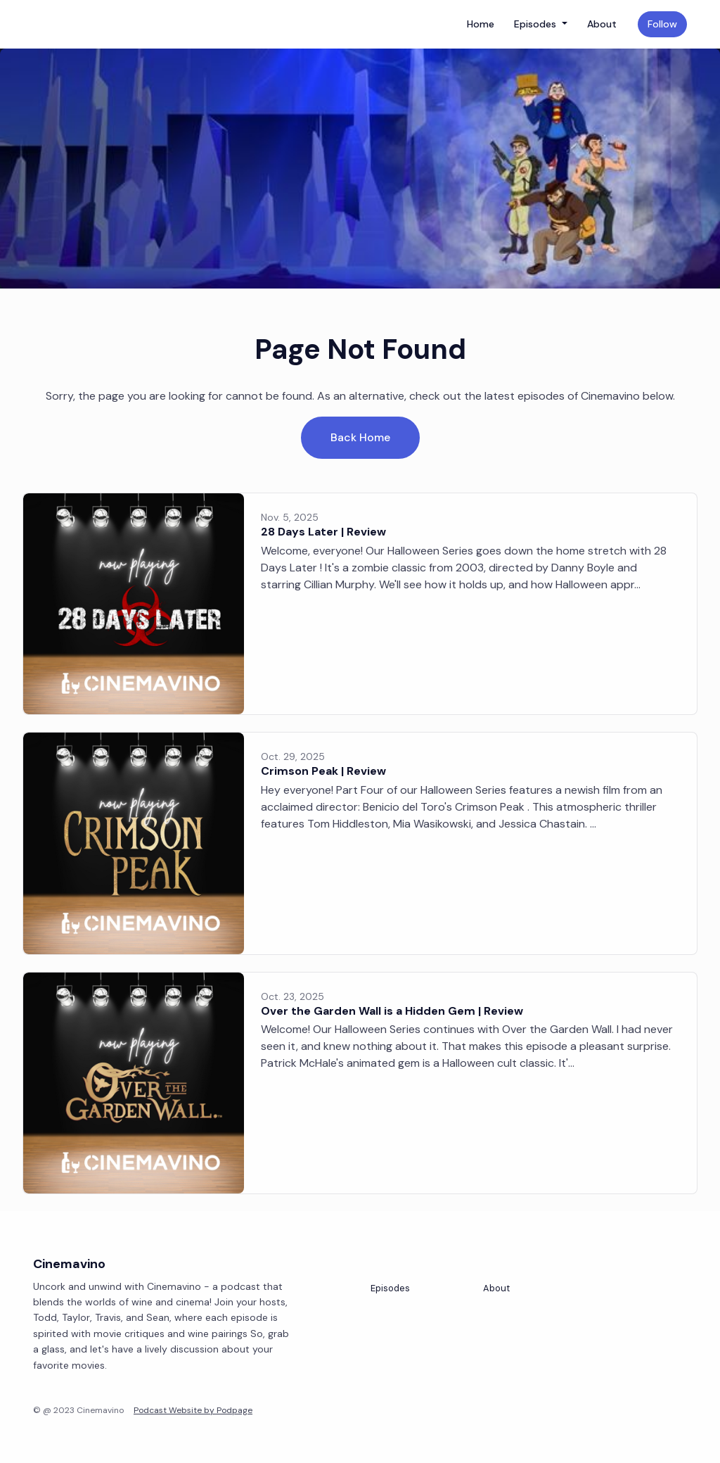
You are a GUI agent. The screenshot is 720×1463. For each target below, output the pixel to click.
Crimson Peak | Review (323, 771)
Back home (360, 437)
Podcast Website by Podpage (193, 1410)
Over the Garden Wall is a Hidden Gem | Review (392, 1010)
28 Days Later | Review (323, 531)
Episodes (536, 24)
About (602, 24)
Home (480, 24)
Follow (662, 24)
